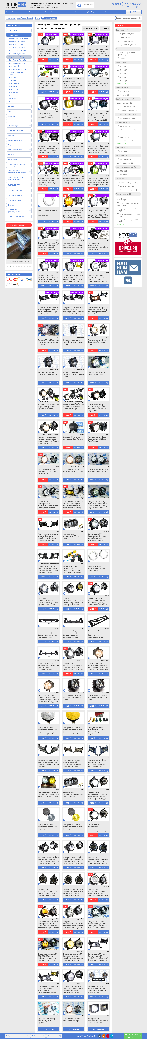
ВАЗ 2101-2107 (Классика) (18, 38)
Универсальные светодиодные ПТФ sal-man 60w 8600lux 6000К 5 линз (48, 116)
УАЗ (10, 96)
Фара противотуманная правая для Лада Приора (47, 373)
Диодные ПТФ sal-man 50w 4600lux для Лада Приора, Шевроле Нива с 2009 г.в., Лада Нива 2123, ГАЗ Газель (98, 52)
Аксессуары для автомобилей (14, 185)
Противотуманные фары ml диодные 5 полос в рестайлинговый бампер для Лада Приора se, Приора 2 (98, 763)
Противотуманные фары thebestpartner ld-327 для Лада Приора (97, 439)
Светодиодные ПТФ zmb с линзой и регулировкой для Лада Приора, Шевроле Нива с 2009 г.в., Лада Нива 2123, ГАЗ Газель (73, 860)
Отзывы (107, 12)
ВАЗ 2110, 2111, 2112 (17, 44)
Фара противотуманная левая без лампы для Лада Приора (73, 342)
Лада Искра (13, 102)
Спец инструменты (15, 195)
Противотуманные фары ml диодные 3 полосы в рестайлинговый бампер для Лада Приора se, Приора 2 (48, 537)
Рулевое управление (15, 130)
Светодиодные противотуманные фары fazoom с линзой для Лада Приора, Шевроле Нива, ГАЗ (48, 602)
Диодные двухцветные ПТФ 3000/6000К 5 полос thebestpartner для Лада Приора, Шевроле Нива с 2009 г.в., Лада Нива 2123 (48, 957)
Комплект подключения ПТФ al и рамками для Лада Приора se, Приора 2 (73, 407)
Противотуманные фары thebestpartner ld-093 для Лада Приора (47, 471)
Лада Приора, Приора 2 (17, 57)
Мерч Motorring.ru (14, 200)
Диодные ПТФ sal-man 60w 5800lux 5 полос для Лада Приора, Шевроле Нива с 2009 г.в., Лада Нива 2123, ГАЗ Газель (98, 117)
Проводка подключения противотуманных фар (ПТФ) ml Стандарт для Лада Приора (96, 731)
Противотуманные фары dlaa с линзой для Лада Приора (97, 342)
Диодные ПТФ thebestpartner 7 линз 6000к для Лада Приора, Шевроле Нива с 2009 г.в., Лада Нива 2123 (73, 925)
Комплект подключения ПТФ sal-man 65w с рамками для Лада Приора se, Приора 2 (73, 181)
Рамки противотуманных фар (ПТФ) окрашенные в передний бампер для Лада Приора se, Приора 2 (48, 569)
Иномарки (12, 99)
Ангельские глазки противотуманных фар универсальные (96, 568)
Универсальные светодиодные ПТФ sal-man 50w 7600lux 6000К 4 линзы (98, 83)
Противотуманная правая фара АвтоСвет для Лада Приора (97, 698)
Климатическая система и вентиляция (17, 165)
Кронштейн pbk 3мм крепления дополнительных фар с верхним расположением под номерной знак (98, 634)
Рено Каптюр (13, 89)
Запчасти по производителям (14, 211)
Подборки (11, 205)
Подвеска (11, 145)
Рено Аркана (13, 93)
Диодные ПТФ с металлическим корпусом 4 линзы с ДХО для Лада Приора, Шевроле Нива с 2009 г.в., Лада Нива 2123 (48, 892)
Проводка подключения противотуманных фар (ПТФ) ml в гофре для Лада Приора (48, 85)
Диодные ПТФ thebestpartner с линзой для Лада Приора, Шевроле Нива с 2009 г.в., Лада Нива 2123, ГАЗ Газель (73, 666)
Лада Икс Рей (14, 66)
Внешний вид (13, 35)
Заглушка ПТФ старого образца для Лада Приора (73, 438)
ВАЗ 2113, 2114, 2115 (17, 47)
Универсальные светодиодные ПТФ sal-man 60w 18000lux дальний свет (73, 245)
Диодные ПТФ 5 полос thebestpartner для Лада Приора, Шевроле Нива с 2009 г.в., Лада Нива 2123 (97, 925)
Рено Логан (13, 80)
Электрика (11, 154)
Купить (52, 60)
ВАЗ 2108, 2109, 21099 (17, 41)
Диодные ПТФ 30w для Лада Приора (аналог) (96, 373)
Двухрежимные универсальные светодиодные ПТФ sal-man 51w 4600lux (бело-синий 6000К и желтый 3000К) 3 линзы (73, 117)
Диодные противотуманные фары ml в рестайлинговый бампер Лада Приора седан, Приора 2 (48, 763)
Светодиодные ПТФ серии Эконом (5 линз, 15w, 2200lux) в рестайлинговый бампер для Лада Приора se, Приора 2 (98, 957)
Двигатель (11, 116)
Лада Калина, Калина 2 (17, 54)
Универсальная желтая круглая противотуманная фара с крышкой (72, 827)
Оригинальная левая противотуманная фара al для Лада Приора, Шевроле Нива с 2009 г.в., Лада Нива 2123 (98, 666)
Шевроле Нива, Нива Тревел (16, 73)
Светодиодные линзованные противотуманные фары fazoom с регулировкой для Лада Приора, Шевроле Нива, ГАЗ (98, 828)
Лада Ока (12, 77)
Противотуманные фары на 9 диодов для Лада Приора (98, 470)
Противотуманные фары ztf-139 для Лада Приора (73, 1020)
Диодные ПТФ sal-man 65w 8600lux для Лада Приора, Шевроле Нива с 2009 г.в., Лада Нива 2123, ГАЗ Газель (98, 149)
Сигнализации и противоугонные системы (17, 171)
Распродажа (12, 30)
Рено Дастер (13, 86)
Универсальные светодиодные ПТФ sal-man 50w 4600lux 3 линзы (98, 1021)
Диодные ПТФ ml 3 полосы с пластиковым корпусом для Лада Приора (48, 342)
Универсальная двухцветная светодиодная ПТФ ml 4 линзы (73, 794)
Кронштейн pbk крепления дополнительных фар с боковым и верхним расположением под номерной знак (73, 634)
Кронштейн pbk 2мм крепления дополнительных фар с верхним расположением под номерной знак (48, 666)
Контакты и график (19, 12)
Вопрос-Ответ (50, 12)
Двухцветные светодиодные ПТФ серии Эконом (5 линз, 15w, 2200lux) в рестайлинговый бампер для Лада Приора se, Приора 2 (48, 989)
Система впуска (13, 126)
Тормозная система (15, 140)
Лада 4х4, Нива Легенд (17, 69)
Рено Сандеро (14, 83)
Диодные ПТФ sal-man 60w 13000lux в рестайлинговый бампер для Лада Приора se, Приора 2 (48, 311)
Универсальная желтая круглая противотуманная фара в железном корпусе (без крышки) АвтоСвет (72, 731)
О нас (8, 12)
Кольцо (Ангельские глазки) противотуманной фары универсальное (48, 213)
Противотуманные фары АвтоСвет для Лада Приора (73, 470)
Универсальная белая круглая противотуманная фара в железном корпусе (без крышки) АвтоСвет (47, 731)
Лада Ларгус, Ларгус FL (17, 60)
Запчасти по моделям (16, 216)
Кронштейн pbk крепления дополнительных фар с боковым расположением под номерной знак (48, 634)
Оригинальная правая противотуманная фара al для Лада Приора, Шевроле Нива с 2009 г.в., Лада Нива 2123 (48, 699)
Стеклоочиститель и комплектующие (15, 178)
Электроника (12, 159)
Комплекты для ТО (15, 191)
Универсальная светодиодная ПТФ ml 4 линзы (72, 536)
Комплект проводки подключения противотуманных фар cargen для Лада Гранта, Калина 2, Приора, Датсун (72, 569)
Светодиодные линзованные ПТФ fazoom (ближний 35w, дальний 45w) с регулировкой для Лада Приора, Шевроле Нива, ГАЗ (97, 796)
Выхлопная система (15, 121)
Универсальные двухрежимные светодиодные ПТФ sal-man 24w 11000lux (98, 246)
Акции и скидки (96, 12)
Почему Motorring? (82, 12)
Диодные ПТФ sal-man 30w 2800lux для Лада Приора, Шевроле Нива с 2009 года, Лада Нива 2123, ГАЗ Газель (48, 52)
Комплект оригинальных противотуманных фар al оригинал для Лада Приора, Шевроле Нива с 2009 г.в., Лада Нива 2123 (48, 440)
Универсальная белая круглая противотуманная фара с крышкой (47, 827)
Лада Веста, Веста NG (17, 63)
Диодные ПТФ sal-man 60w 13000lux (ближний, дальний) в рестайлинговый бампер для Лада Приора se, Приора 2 (73, 311)
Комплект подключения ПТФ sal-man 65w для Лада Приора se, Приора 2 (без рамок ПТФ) (48, 182)
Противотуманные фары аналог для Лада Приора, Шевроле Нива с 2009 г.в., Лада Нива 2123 (97, 408)
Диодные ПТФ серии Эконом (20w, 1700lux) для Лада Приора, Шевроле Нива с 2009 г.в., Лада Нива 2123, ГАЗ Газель (48, 278)
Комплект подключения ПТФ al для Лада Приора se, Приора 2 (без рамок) (48, 407)
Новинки (11, 106)
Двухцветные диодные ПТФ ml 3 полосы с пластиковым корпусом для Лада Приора (48, 794)
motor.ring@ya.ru (135, 7)
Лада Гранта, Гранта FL (17, 51)
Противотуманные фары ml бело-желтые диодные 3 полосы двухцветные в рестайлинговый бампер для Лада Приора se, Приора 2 (73, 505)
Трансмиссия (12, 135)
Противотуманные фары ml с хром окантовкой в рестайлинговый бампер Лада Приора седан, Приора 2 (73, 763)
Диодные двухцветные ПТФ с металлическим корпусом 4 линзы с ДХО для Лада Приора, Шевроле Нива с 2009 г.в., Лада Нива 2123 (73, 892)
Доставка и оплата (36, 12)
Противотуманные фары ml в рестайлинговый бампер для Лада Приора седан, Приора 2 (98, 311)
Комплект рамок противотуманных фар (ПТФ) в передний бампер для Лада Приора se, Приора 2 (72, 85)
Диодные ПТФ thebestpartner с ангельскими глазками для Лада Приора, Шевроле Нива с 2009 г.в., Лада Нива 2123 (48, 505)
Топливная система (15, 150)
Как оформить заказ (65, 12)
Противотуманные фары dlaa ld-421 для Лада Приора (47, 1021)
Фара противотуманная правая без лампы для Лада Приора (73, 374)
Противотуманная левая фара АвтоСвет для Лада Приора (72, 698)
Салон (10, 111)
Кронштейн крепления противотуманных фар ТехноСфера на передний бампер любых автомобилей (97, 989)
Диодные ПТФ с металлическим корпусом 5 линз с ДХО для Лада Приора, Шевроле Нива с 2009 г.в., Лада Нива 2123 (98, 860)
